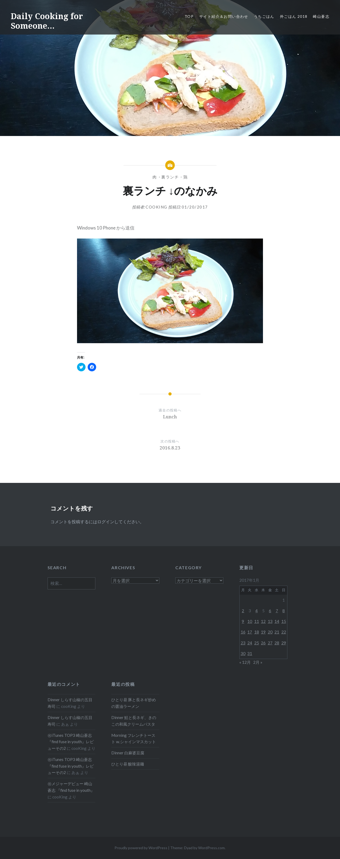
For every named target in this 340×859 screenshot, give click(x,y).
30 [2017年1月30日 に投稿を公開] (243, 653)
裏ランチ (170, 177)
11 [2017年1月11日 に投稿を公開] (256, 621)
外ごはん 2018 (294, 16)
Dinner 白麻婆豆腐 (127, 752)
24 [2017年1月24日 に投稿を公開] (249, 642)
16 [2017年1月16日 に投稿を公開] (243, 632)
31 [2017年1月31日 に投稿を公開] (249, 653)
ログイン (105, 521)
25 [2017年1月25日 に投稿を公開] (256, 642)
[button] (170, 291)
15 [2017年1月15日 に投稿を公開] (283, 621)
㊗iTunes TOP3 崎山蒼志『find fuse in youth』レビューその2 (71, 742)
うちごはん (264, 16)
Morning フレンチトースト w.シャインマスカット (133, 738)
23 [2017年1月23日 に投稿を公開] (243, 642)
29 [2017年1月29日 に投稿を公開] (283, 642)
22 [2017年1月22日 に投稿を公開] (283, 632)
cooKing (156, 207)
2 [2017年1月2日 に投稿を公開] (243, 610)
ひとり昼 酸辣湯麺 (127, 764)
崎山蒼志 (321, 16)
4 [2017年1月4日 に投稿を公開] (256, 610)
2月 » (257, 662)
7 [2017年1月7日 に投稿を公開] (277, 610)
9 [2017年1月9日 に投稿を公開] (243, 621)
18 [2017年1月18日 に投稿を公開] (256, 632)
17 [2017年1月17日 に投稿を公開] (249, 632)
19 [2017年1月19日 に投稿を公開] (263, 632)
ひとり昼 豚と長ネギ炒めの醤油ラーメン (133, 703)
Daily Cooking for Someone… (47, 21)
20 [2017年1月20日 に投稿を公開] (270, 632)
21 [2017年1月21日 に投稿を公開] (276, 632)
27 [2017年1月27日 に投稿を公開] (270, 642)
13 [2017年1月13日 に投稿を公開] (270, 621)
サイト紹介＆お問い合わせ (223, 16)
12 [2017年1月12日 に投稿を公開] (263, 621)
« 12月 (245, 662)
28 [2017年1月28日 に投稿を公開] (276, 642)
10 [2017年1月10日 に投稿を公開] (249, 621)
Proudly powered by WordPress (140, 847)
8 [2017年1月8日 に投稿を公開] (283, 610)
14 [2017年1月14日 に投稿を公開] (276, 621)
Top (189, 16)
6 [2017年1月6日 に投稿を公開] (270, 610)
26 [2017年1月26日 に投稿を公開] (263, 642)
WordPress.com (211, 847)
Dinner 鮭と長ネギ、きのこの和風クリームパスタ (133, 720)
